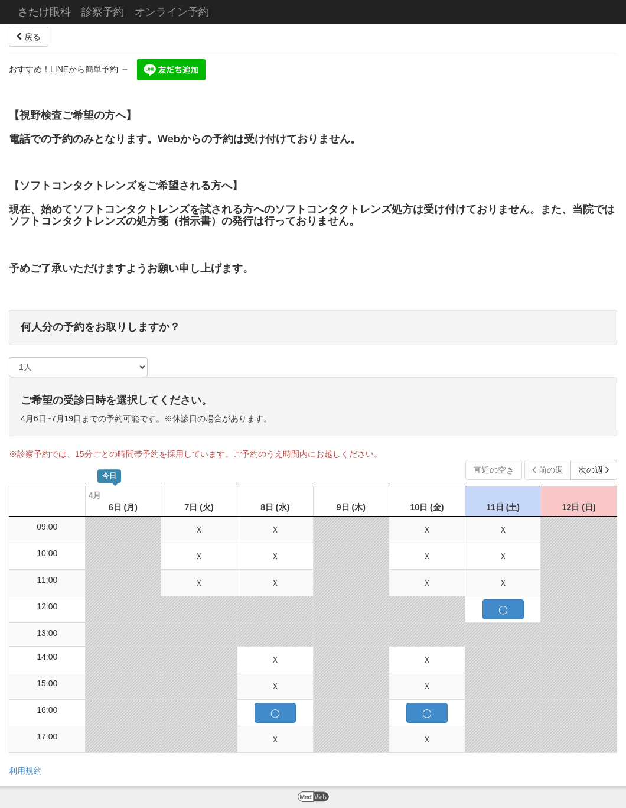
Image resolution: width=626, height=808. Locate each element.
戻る (29, 36)
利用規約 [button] (25, 770)
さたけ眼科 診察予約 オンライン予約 (113, 12)
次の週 (593, 470)
